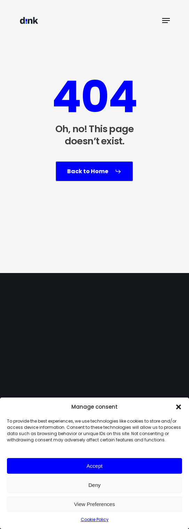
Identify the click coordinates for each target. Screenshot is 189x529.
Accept (95, 466)
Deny (94, 485)
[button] (178, 406)
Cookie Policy (95, 519)
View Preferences (94, 504)
